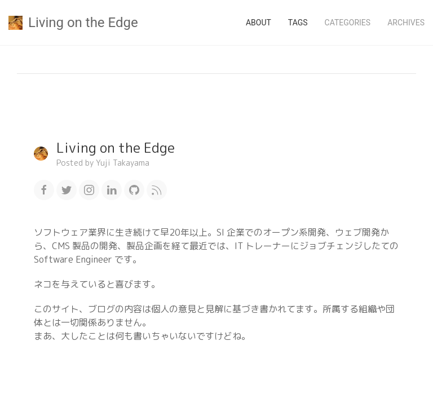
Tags (298, 22)
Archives (406, 22)
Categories (348, 22)
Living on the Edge (73, 22)
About (258, 22)
